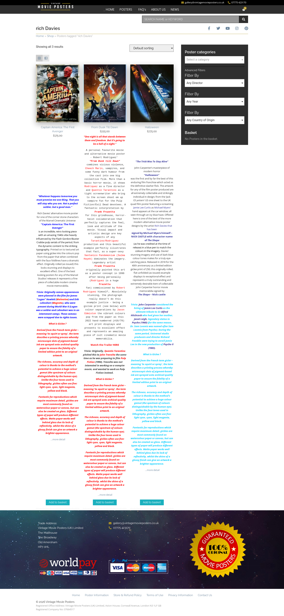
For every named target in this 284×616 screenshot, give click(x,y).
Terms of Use (154, 595)
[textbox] (214, 59)
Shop (50, 36)
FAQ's (142, 9)
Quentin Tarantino (114, 351)
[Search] (243, 19)
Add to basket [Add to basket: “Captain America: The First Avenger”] (58, 502)
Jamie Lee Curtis (153, 308)
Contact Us (205, 595)
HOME (110, 9)
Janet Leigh (140, 319)
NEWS (175, 9)
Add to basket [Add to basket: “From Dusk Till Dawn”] (105, 502)
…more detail (57, 439)
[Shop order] (152, 48)
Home (40, 36)
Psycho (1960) (139, 322)
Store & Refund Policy (128, 595)
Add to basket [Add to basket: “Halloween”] (152, 502)
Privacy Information (180, 595)
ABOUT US (158, 9)
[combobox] (190, 19)
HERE (116, 345)
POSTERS (125, 9)
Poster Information (97, 595)
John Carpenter (147, 304)
